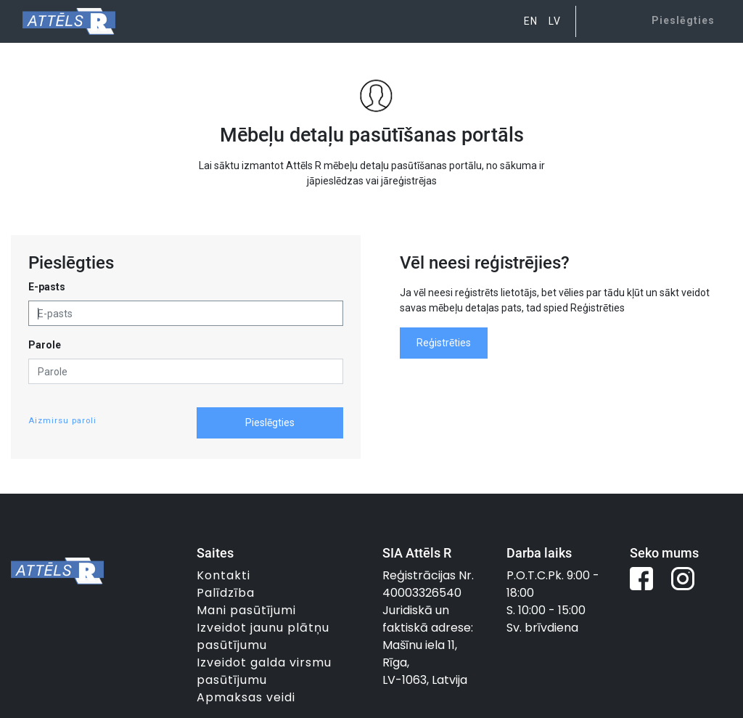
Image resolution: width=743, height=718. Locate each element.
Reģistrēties (443, 342)
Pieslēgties (270, 422)
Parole (44, 345)
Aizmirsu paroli (62, 420)
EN (531, 21)
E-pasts (46, 287)
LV (555, 21)
